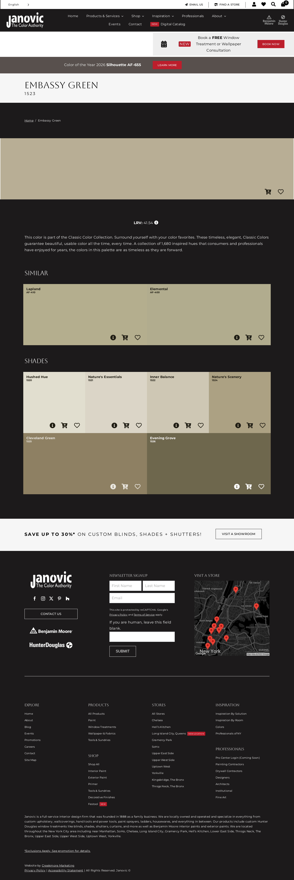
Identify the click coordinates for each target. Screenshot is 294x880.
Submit (123, 651)
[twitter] (51, 599)
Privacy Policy (118, 614)
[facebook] (35, 599)
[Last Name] (159, 586)
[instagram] (43, 599)
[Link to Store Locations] (232, 618)
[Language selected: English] (18, 4)
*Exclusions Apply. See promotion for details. (57, 851)
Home (28, 120)
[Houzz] (67, 599)
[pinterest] (59, 599)
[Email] (142, 598)
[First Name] (125, 586)
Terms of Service (144, 614)
